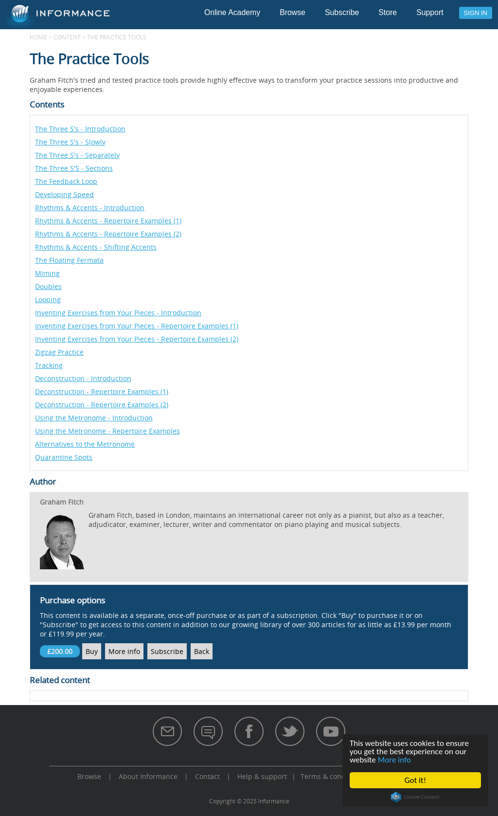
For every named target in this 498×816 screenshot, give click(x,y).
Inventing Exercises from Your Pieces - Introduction (118, 312)
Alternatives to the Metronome (85, 444)
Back (201, 651)
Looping (48, 299)
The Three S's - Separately (77, 155)
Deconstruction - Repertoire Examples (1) (101, 391)
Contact (207, 776)
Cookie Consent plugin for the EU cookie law (415, 797)
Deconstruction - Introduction (83, 378)
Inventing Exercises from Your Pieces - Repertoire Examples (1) (136, 325)
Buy (92, 651)
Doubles (48, 286)
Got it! (415, 780)
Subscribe (342, 12)
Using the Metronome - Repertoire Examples (107, 430)
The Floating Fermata (69, 260)
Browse (292, 12)
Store (387, 12)
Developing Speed (64, 194)
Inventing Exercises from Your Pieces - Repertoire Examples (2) (136, 339)
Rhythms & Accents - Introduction (89, 207)
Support (429, 12)
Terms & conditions (332, 776)
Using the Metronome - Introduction (94, 417)
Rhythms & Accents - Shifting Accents (96, 247)
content (67, 37)
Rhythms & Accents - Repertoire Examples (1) (108, 220)
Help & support (262, 776)
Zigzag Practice (59, 352)
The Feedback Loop (66, 181)
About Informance (148, 776)
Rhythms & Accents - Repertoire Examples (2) (108, 233)
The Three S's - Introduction (80, 128)
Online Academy (232, 12)
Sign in (475, 13)
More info (394, 760)
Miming (47, 273)
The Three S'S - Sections (74, 168)
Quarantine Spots (63, 457)
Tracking (49, 365)
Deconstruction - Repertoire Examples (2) (101, 404)
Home (38, 37)
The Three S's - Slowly (70, 141)
